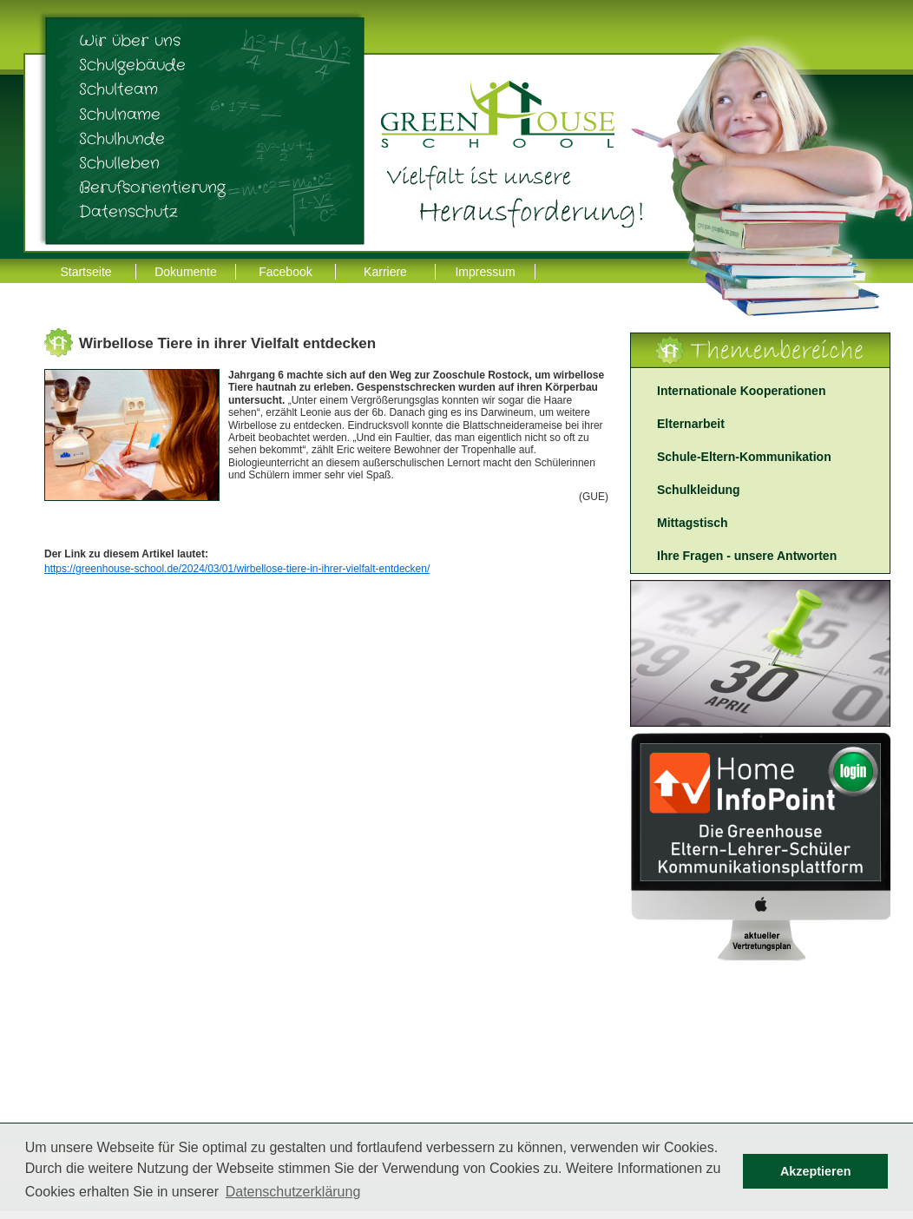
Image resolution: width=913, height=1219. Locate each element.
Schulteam (118, 89)
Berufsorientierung (152, 187)
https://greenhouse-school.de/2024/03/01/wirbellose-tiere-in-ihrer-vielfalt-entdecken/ (237, 569)
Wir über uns (130, 41)
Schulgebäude (132, 65)
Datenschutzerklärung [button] (293, 1191)
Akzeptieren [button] (815, 1171)
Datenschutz (128, 212)
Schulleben (119, 163)
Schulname (120, 114)
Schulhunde (122, 139)
